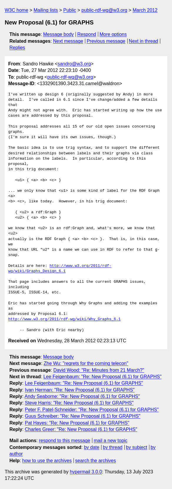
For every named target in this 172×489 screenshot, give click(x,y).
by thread (113, 447)
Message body (58, 34)
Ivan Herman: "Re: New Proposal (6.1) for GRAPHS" (79, 389)
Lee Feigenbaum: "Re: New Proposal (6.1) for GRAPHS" (103, 376)
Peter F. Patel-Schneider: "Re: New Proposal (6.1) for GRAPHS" (91, 409)
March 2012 (145, 10)
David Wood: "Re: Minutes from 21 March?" (98, 370)
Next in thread (143, 41)
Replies (17, 47)
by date (91, 447)
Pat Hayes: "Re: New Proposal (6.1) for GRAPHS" (77, 422)
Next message (68, 41)
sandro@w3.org (74, 63)
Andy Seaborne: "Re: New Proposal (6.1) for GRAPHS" (82, 396)
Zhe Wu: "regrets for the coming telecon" (86, 363)
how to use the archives (47, 460)
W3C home (16, 10)
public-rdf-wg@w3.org (104, 10)
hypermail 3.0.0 (86, 471)
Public (69, 10)
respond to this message (64, 440)
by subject (136, 447)
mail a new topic (111, 440)
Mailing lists (46, 10)
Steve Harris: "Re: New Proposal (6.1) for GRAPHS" (79, 402)
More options (113, 34)
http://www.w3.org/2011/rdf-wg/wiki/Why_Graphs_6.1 (64, 319)
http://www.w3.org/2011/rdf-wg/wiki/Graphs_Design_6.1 (59, 268)
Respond (86, 34)
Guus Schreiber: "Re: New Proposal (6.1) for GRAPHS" (82, 416)
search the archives (95, 460)
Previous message (106, 41)
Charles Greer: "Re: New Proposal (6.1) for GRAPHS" (81, 429)
